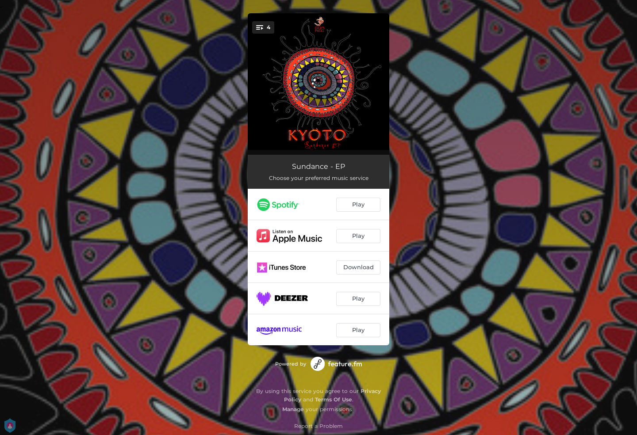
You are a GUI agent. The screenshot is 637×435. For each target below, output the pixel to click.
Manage (293, 409)
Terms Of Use (333, 399)
